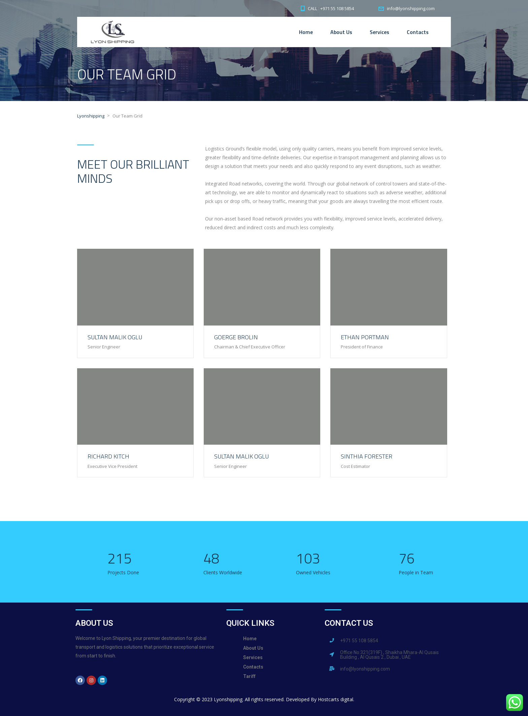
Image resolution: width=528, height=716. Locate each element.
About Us (341, 32)
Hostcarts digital (335, 699)
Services (379, 32)
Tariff (249, 676)
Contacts (418, 32)
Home (306, 32)
